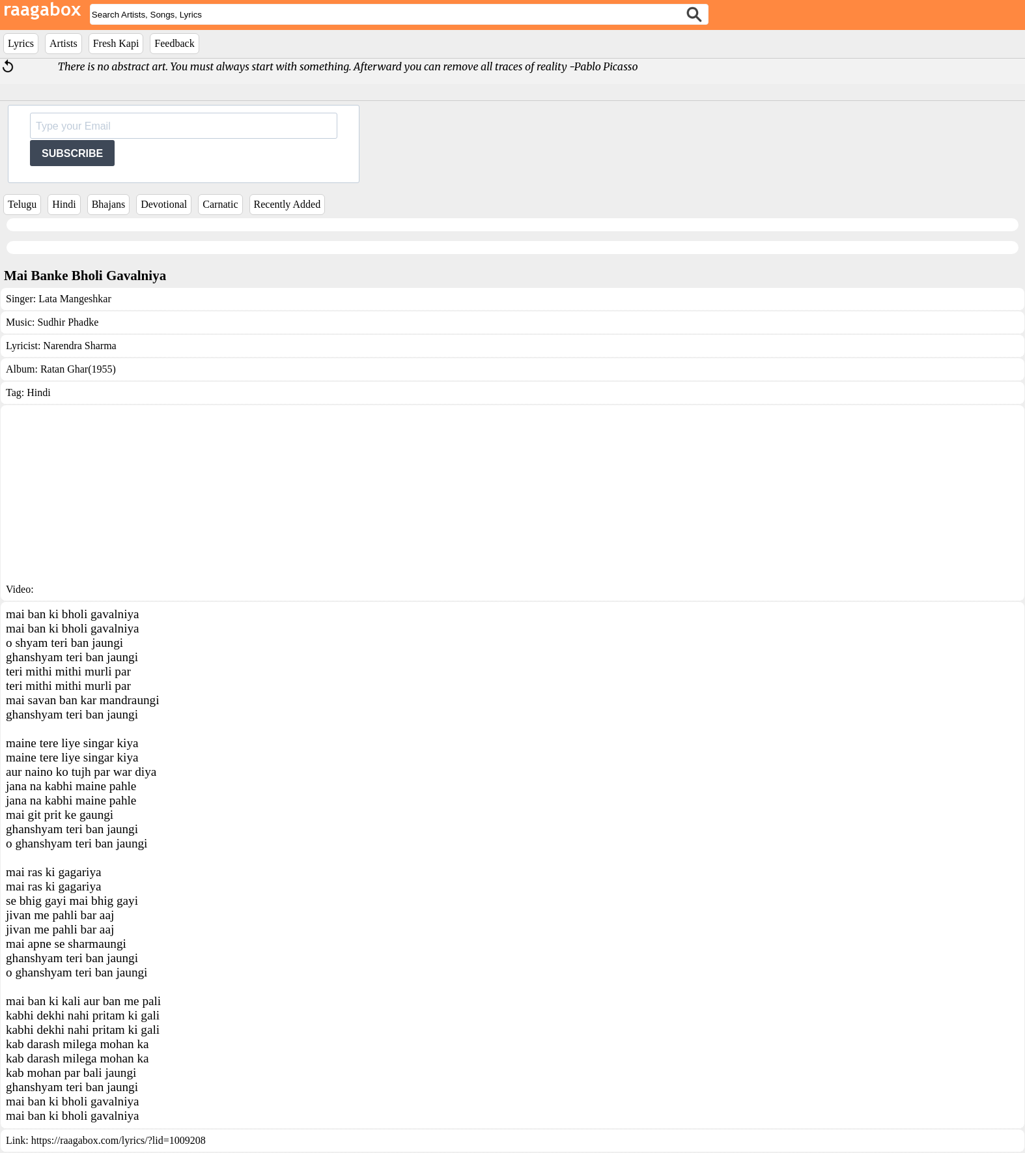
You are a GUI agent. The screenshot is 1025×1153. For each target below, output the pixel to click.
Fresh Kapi (116, 43)
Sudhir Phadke (67, 322)
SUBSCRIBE (72, 153)
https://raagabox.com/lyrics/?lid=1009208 (118, 1140)
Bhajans (109, 204)
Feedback (174, 43)
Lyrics (21, 43)
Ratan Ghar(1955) (78, 369)
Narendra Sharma (79, 345)
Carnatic (220, 204)
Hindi (64, 204)
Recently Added (287, 204)
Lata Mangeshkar (74, 298)
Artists (63, 43)
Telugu (22, 204)
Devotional (164, 204)
